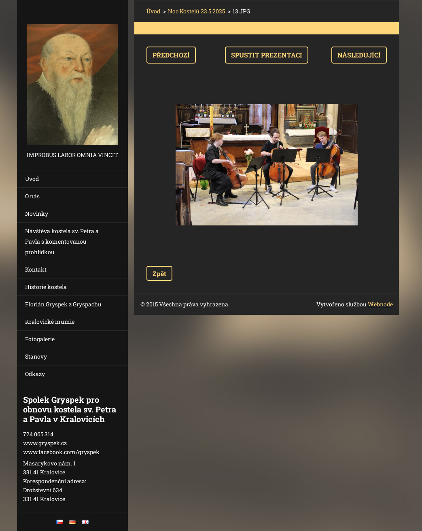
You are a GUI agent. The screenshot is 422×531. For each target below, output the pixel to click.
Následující (359, 55)
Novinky (36, 213)
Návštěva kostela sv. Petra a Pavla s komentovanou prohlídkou (62, 241)
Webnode (380, 304)
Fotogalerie (40, 339)
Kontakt (36, 269)
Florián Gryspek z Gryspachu (63, 304)
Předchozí (171, 55)
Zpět (159, 273)
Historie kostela (46, 287)
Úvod (32, 179)
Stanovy (36, 356)
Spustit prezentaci (266, 55)
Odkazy (35, 374)
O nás (32, 196)
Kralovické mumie (49, 321)
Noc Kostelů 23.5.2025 (196, 11)
